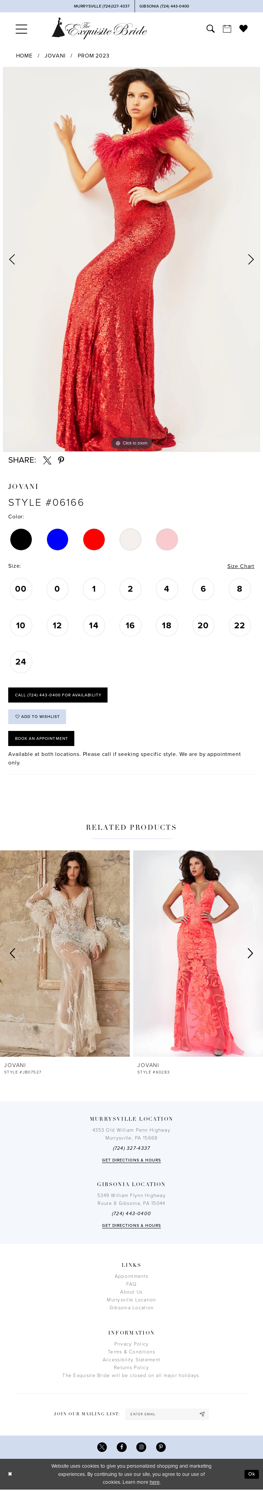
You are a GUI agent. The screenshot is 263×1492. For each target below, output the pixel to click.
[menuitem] (21, 28)
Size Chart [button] (241, 566)
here (155, 1484)
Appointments (131, 1278)
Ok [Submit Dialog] (251, 1476)
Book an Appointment (42, 739)
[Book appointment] (227, 28)
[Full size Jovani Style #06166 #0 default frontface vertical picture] (131, 259)
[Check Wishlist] (243, 28)
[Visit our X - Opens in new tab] (102, 1449)
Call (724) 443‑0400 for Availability (58, 695)
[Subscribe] (203, 1416)
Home (24, 55)
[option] (131, 259)
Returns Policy (131, 1369)
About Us (131, 1294)
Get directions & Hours (131, 1161)
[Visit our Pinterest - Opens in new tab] (161, 1449)
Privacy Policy (131, 1346)
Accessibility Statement (131, 1361)
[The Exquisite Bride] (99, 28)
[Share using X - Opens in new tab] (47, 460)
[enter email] (167, 1416)
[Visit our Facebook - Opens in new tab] (122, 1449)
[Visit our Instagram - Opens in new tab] (141, 1449)
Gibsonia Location (132, 1309)
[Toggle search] (210, 28)
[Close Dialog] (10, 1476)
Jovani (55, 55)
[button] (21, 28)
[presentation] (65, 955)
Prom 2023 (94, 55)
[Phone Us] (101, 6)
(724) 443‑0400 (131, 1215)
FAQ (131, 1286)
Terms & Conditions (131, 1353)
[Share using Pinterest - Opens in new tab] (61, 460)
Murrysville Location (131, 1301)
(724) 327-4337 (131, 1150)
